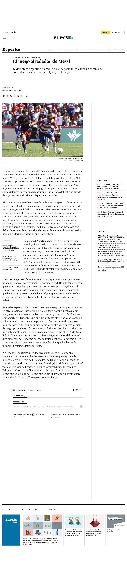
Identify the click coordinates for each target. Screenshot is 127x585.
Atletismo (102, 50)
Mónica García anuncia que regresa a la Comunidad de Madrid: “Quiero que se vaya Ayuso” (111, 261)
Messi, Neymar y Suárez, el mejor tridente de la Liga (10, 258)
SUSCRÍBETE (105, 32)
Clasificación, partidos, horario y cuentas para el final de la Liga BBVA (10, 248)
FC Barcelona (50, 407)
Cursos (16, 510)
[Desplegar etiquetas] (81, 406)
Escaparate (6, 510)
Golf (95, 50)
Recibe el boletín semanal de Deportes (28, 390)
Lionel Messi (27, 407)
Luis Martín (8, 87)
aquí (57, 417)
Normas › (80, 396)
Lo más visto (101, 231)
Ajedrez (109, 50)
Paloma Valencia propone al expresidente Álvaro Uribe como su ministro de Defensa (110, 214)
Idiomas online (40, 510)
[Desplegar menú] (4, 38)
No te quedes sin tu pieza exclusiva (115, 530)
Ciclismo (71, 50)
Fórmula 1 (79, 50)
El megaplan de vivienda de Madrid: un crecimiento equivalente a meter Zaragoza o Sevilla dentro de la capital (111, 253)
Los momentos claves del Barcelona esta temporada (11, 267)
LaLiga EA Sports (38, 407)
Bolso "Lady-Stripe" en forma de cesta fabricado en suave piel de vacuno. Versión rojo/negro (94, 532)
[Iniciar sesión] (118, 32)
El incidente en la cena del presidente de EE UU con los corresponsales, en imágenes (109, 186)
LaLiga (59, 407)
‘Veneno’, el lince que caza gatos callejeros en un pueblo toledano (109, 246)
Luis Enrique (17, 407)
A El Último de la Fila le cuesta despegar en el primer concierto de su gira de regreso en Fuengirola (109, 196)
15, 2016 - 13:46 (16, 90)
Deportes (11, 49)
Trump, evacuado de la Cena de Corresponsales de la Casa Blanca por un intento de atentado (110, 205)
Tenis (65, 50)
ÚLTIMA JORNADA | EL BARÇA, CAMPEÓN (26, 57)
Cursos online (27, 510)
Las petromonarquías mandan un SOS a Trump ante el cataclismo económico (111, 269)
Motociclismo (88, 50)
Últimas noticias (119, 50)
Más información (19, 417)
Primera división (68, 407)
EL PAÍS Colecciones (57, 510)
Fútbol (50, 50)
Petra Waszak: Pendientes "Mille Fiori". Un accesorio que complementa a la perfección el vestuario (73, 532)
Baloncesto (58, 50)
